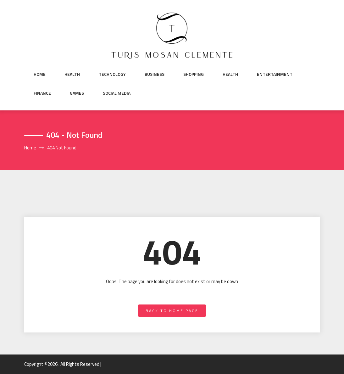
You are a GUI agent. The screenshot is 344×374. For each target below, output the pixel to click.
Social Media (116, 93)
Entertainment (274, 74)
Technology (112, 74)
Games (77, 93)
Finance (42, 93)
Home (40, 74)
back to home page (172, 311)
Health (72, 74)
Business (154, 74)
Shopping (193, 74)
